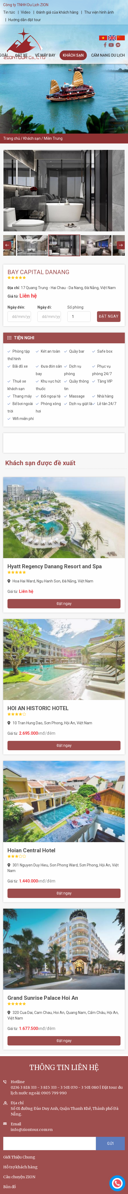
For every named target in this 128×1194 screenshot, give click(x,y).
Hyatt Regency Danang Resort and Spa (54, 571)
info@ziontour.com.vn (32, 1134)
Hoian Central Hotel (31, 855)
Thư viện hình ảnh (99, 12)
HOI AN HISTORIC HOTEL (38, 713)
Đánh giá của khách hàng (58, 12)
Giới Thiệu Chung (19, 1162)
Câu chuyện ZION (19, 1182)
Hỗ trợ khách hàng (20, 1172)
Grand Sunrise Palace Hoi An (42, 1003)
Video (26, 12)
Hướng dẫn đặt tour (25, 20)
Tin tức (9, 12)
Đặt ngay (64, 608)
